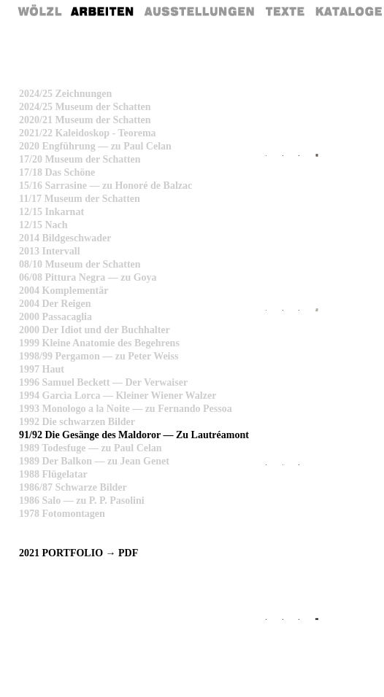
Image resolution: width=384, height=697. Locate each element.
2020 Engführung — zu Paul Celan (95, 146)
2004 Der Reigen (55, 303)
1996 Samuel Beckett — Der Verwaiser (103, 382)
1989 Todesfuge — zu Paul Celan (90, 448)
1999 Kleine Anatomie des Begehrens (99, 343)
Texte (284, 11)
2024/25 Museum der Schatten (85, 106)
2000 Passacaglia (55, 316)
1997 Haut (41, 369)
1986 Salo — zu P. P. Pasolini (82, 500)
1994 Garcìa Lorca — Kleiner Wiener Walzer (117, 395)
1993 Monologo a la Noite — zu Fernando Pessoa (125, 408)
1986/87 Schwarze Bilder (73, 487)
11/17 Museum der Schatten (79, 198)
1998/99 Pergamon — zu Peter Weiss (98, 356)
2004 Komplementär (63, 290)
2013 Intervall (49, 251)
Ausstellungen (198, 11)
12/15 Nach (43, 224)
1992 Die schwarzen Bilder (77, 421)
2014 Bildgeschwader (65, 238)
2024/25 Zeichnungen (65, 93)
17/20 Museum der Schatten (80, 159)
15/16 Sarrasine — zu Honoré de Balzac (105, 185)
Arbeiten (102, 11)
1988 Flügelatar (53, 474)
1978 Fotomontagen (62, 513)
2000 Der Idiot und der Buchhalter (94, 329)
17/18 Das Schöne (57, 172)
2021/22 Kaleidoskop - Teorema (87, 133)
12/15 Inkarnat (51, 211)
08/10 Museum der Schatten (80, 264)
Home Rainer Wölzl (40, 11)
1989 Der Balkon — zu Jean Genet (94, 461)
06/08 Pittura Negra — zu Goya (88, 277)
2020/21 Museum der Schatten (85, 119)
